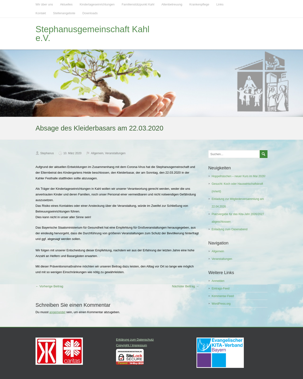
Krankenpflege (199, 4)
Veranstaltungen (115, 153)
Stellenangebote (64, 13)
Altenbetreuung (171, 4)
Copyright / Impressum (131, 345)
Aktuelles (66, 4)
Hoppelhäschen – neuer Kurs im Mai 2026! (238, 176)
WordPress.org (221, 303)
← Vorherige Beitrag (49, 286)
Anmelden (218, 281)
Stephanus (47, 153)
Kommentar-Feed (223, 296)
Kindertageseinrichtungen (97, 4)
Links (219, 4)
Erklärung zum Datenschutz (135, 339)
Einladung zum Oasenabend (229, 229)
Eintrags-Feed (220, 288)
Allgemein (97, 153)
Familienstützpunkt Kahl (138, 4)
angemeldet (57, 312)
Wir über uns (44, 4)
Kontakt (41, 13)
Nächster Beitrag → (185, 286)
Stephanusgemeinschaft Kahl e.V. (92, 33)
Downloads (90, 13)
